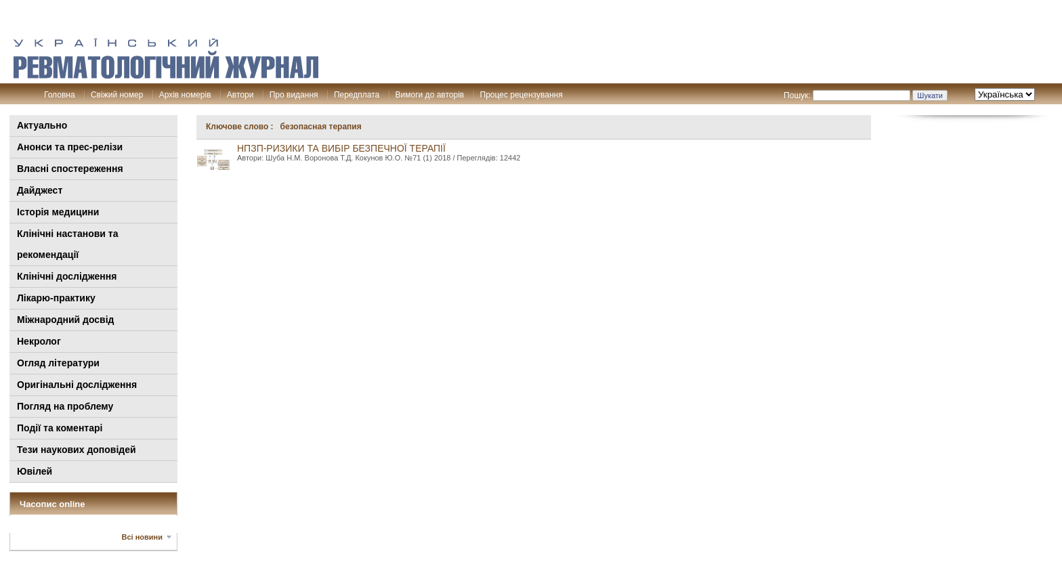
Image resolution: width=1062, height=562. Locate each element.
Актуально (42, 125)
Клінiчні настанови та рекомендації (67, 244)
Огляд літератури (58, 363)
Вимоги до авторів (430, 95)
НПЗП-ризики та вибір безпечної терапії (341, 148)
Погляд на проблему (65, 406)
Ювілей (34, 471)
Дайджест (39, 190)
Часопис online (52, 504)
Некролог (39, 341)
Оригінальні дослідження (77, 384)
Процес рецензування (521, 95)
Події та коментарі (59, 428)
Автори (240, 95)
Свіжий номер (117, 95)
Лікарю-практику (56, 298)
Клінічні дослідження (66, 276)
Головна (59, 95)
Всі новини (142, 537)
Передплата (356, 95)
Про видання (294, 95)
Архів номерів (185, 95)
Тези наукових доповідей (76, 449)
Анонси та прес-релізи (70, 147)
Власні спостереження (70, 168)
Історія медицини (58, 212)
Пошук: (797, 95)
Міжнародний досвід (65, 319)
